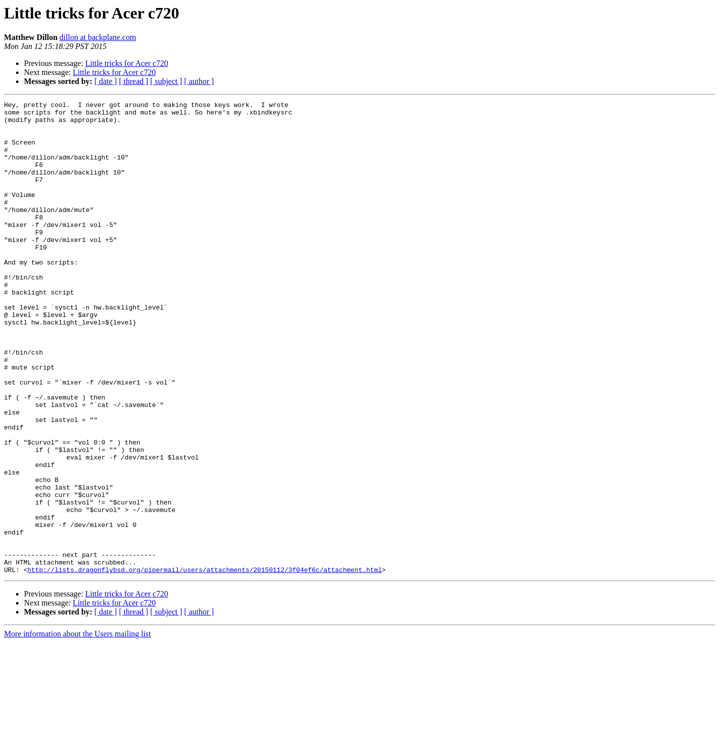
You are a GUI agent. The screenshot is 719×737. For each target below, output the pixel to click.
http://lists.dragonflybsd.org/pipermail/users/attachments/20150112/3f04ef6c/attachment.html (204, 664)
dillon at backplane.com (97, 37)
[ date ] (105, 81)
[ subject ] (166, 81)
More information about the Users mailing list (77, 728)
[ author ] (199, 81)
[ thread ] (133, 81)
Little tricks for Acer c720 (126, 63)
